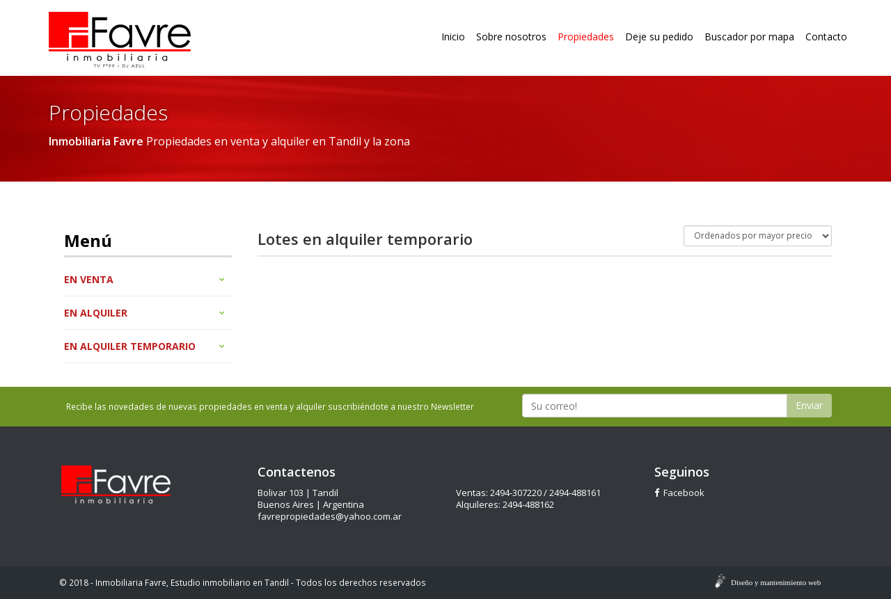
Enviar (809, 405)
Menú (88, 240)
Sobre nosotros (511, 36)
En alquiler (144, 312)
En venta (144, 279)
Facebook (679, 492)
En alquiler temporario (144, 346)
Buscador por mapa (749, 36)
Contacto (826, 36)
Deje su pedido (659, 36)
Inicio (453, 36)
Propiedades (586, 36)
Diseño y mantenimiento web (776, 582)
